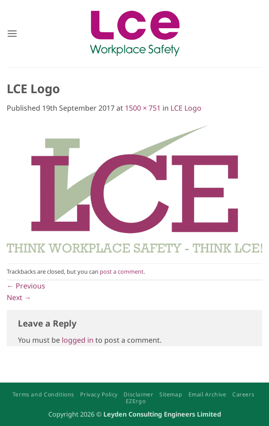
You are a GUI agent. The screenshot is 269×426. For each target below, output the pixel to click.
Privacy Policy (99, 394)
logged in (78, 340)
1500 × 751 (143, 108)
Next (19, 297)
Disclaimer (138, 394)
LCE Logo (186, 108)
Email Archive (207, 394)
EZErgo (136, 401)
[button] (12, 33)
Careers (243, 394)
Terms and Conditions (43, 394)
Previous (26, 286)
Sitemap (170, 394)
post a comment (122, 271)
